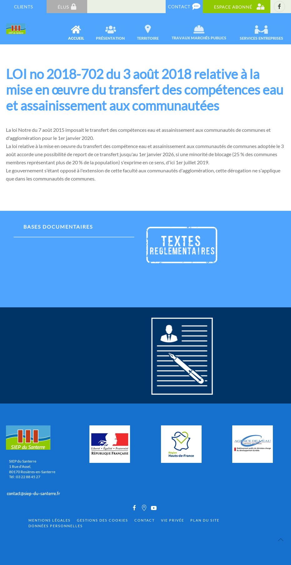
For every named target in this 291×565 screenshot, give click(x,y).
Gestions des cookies (102, 520)
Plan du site (204, 520)
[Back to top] (280, 540)
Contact (144, 520)
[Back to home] (16, 28)
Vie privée (172, 520)
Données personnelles (55, 526)
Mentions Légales (49, 520)
